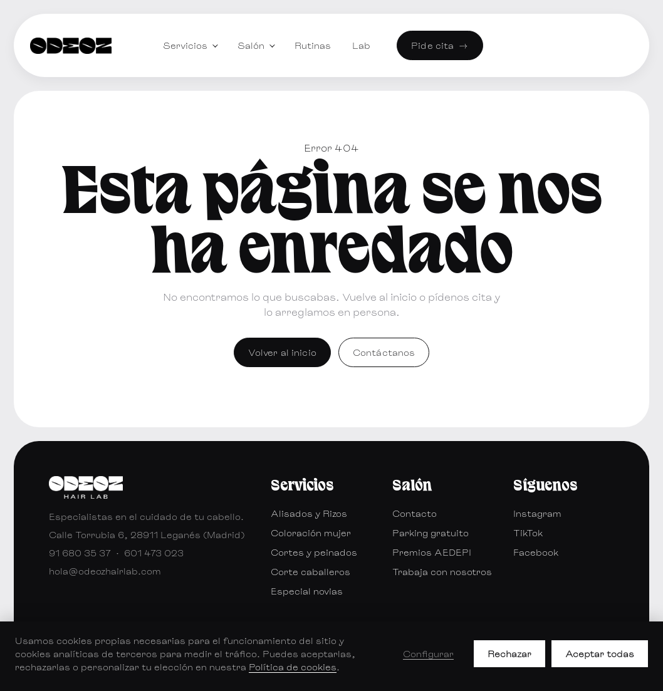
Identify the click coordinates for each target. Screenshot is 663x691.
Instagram (537, 513)
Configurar (428, 653)
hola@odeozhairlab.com (105, 571)
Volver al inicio (282, 352)
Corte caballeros (310, 571)
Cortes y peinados (314, 552)
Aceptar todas (599, 653)
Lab (361, 45)
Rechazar (509, 653)
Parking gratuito (430, 532)
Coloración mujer (311, 532)
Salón (251, 45)
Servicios (185, 45)
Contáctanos (384, 352)
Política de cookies (293, 667)
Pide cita (439, 45)
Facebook (535, 552)
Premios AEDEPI (431, 552)
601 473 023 (154, 553)
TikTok (528, 532)
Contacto (414, 513)
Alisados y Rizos (309, 513)
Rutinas (313, 45)
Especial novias (307, 591)
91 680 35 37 (80, 553)
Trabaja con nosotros (442, 571)
